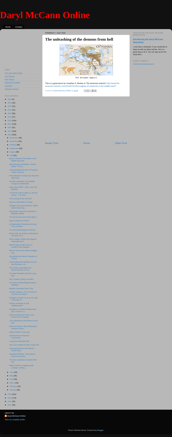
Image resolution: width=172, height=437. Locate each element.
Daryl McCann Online (45, 15)
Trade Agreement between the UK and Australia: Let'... (23, 263)
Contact (18, 27)
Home (8, 27)
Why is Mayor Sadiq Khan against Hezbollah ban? (23, 240)
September (14, 148)
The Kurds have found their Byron (22, 217)
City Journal (9, 76)
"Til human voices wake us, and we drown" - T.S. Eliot (23, 194)
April (12, 379)
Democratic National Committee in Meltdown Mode (23, 212)
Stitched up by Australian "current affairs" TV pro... (22, 165)
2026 (10, 99)
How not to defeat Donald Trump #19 (24, 345)
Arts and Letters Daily (13, 73)
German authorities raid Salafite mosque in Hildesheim (22, 182)
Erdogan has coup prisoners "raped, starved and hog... (23, 207)
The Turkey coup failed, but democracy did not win (20, 269)
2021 (10, 117)
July (11, 155)
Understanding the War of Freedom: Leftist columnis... (23, 171)
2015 (10, 394)
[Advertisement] (86, 119)
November (14, 141)
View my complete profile (15, 420)
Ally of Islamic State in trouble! (21, 279)
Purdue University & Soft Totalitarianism (19, 304)
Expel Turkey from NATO (19, 221)
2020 (10, 121)
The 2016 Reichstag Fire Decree (22, 230)
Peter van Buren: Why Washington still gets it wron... (23, 327)
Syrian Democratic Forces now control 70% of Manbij (21, 316)
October (13, 145)
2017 (10, 131)
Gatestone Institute (12, 83)
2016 (10, 135)
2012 (10, 405)
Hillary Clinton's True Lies (19, 332)
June (12, 372)
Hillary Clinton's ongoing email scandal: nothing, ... (21, 366)
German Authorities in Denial (20, 202)
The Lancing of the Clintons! (20, 199)
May (12, 376)
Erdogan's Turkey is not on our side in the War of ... (23, 299)
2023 (10, 110)
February (13, 386)
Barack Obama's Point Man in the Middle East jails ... (22, 159)
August (13, 152)
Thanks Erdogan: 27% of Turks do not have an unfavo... (23, 293)
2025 (10, 103)
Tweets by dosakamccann (143, 64)
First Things (9, 80)
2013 (10, 401)
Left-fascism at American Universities (19, 337)
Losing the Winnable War (19, 341)
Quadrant (8, 86)
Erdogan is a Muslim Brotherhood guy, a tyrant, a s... (22, 310)
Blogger (100, 430)
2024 (10, 106)
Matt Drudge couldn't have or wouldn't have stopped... (21, 246)
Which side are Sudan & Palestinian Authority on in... (23, 234)
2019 (10, 124)
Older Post (121, 143)
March (12, 383)
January (13, 390)
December (14, 138)
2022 (10, 113)
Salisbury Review (12, 89)
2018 (10, 128)
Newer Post (51, 143)
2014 (10, 398)
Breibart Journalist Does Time (21, 288)
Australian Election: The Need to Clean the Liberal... (22, 355)
